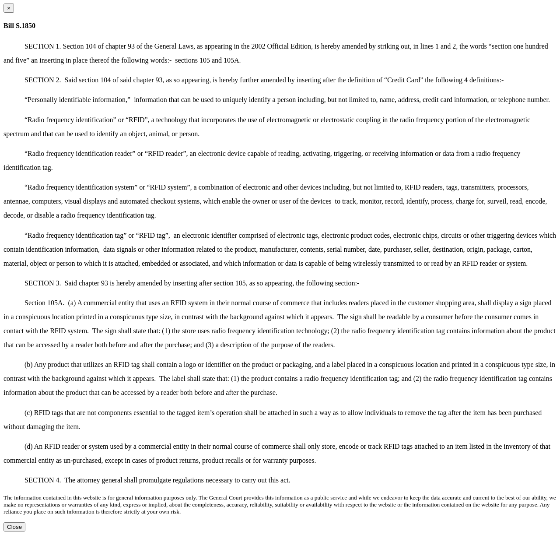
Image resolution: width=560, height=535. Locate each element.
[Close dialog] (9, 8)
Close (14, 527)
